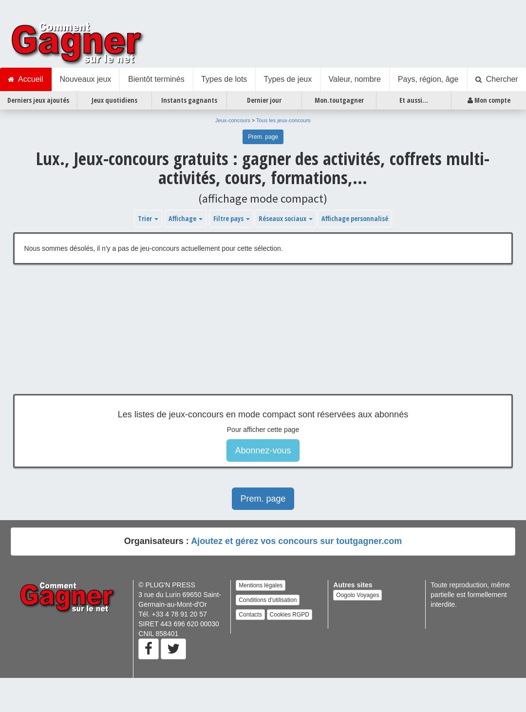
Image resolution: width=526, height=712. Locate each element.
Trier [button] (148, 218)
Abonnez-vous (263, 450)
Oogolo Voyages (357, 595)
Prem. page (263, 136)
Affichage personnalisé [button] (354, 218)
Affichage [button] (186, 218)
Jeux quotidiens (114, 100)
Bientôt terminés (156, 79)
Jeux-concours (232, 120)
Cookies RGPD (289, 614)
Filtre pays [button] (231, 218)
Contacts (250, 614)
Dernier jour (264, 100)
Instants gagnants (189, 100)
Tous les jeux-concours (283, 120)
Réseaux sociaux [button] (286, 218)
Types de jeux (287, 79)
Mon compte (489, 100)
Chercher (496, 79)
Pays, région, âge (428, 79)
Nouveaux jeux (85, 79)
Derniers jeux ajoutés (38, 100)
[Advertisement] (238, 336)
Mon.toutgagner (339, 100)
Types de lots (224, 79)
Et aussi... (413, 100)
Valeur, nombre (355, 79)
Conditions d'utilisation (268, 600)
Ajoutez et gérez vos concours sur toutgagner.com (296, 541)
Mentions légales (260, 585)
